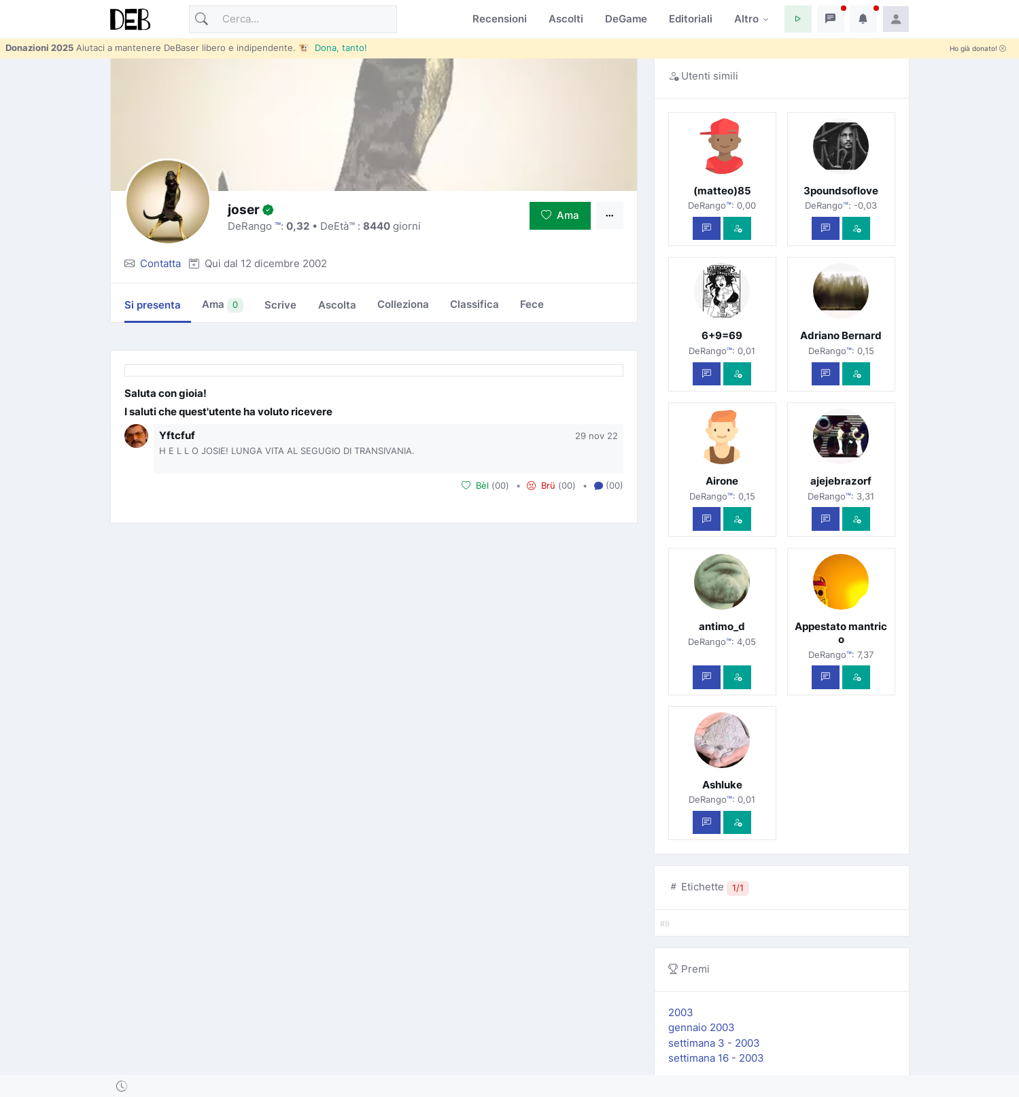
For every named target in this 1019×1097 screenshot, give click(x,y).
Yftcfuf (177, 435)
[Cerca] (293, 19)
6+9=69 (722, 335)
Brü (541, 485)
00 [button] (500, 485)
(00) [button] (608, 486)
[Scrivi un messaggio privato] (707, 229)
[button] (798, 19)
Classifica (474, 304)
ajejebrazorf (840, 480)
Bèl (475, 485)
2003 (680, 1012)
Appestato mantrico (841, 633)
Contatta (160, 263)
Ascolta (337, 304)
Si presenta (152, 304)
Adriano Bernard (841, 335)
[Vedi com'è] (737, 229)
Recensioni (499, 18)
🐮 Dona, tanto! (332, 47)
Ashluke (722, 784)
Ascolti (566, 18)
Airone (722, 480)
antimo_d (722, 626)
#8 (665, 924)
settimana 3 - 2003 (714, 1043)
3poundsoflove (841, 190)
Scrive (280, 304)
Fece (532, 304)
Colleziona (403, 304)
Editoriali (690, 18)
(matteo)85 (722, 190)
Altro (746, 18)
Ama (560, 215)
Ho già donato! (978, 48)
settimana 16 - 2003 (716, 1057)
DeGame (626, 18)
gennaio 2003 (701, 1027)
